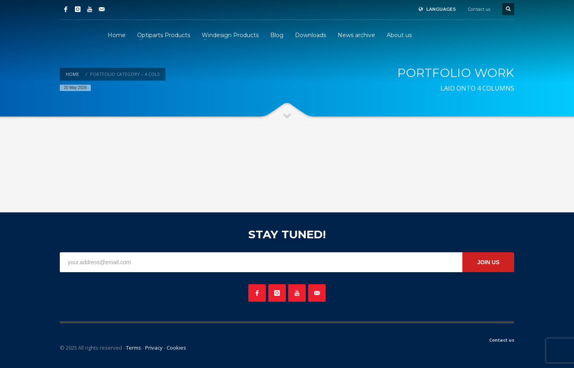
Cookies (176, 347)
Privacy (154, 347)
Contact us (479, 9)
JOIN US (488, 262)
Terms (133, 347)
